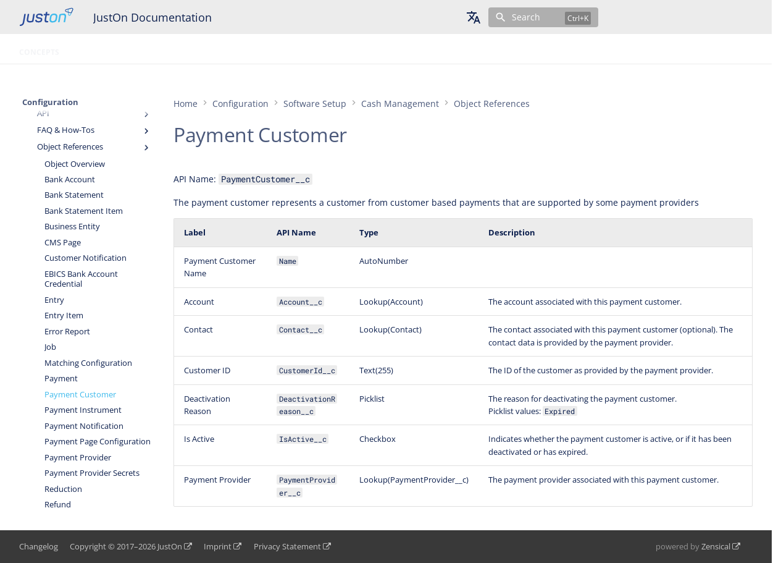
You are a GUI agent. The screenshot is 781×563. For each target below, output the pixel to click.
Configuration (165, 49)
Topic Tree (287, 49)
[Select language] (473, 17)
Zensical (715, 546)
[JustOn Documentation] (46, 17)
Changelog (38, 546)
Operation (96, 49)
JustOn (169, 546)
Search (526, 17)
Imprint (218, 546)
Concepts (39, 49)
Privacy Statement (287, 546)
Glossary (231, 49)
